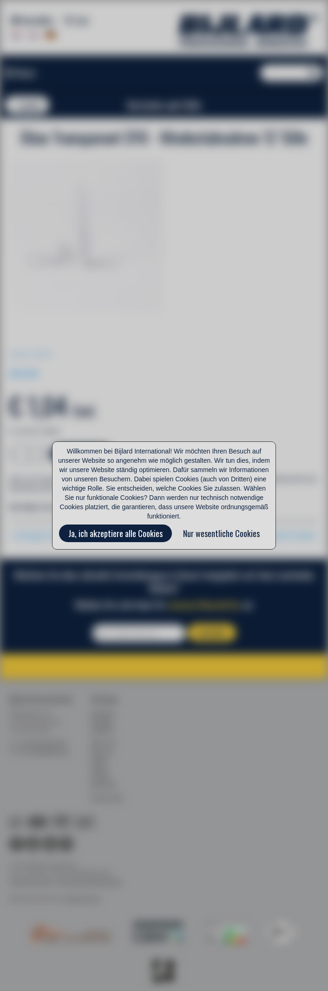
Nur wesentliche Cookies (221, 533)
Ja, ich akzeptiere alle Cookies (115, 533)
